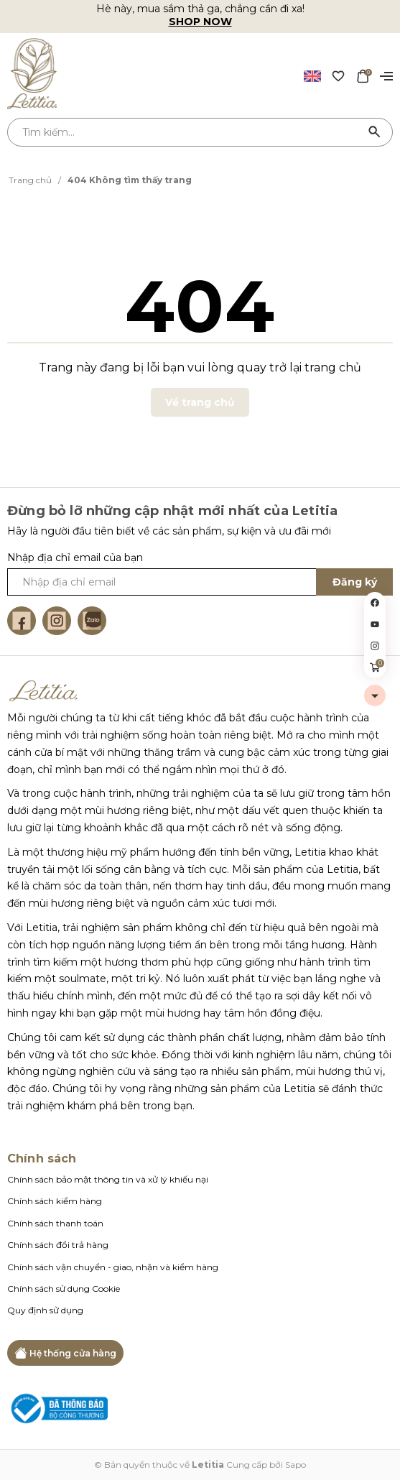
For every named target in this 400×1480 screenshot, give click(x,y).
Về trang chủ (200, 402)
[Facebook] (21, 620)
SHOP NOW (200, 22)
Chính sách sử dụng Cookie (63, 1288)
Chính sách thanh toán (55, 1223)
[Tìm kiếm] (375, 132)
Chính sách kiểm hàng (54, 1200)
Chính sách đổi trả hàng (57, 1244)
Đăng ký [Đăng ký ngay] (354, 581)
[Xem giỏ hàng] (362, 75)
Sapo (295, 1464)
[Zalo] (92, 620)
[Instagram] (56, 620)
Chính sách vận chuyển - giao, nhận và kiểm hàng (112, 1267)
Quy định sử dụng (45, 1310)
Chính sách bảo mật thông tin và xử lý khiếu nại (107, 1179)
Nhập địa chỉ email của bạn (75, 557)
